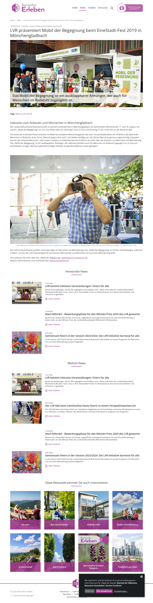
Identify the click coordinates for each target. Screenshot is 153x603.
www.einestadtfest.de (59, 260)
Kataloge (103, 7)
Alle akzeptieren (104, 591)
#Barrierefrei (21, 114)
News (82, 7)
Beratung (67, 594)
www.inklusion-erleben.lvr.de (74, 257)
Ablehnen (89, 591)
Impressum (64, 591)
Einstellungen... (121, 591)
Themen (92, 7)
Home (75, 7)
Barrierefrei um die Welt (77, 597)
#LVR (30, 114)
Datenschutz (78, 591)
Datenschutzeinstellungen (23, 595)
